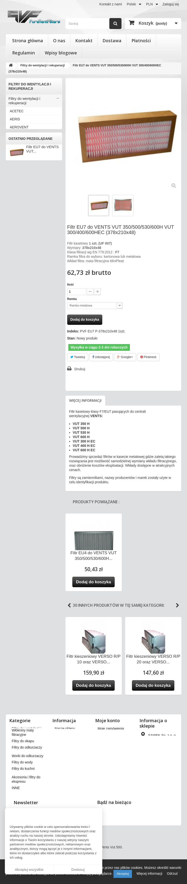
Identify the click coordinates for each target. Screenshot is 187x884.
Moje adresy (107, 748)
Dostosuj (77, 870)
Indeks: (73, 331)
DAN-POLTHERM (23, 183)
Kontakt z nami (110, 4)
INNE (14, 425)
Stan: (71, 338)
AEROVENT (19, 127)
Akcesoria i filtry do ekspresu (24, 508)
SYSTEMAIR (19, 320)
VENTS (15, 377)
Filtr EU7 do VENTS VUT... (42, 550)
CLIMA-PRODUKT (24, 167)
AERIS (15, 119)
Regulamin (23, 53)
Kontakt (84, 40)
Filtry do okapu (20, 466)
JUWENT (17, 240)
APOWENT (18, 135)
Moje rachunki (108, 741)
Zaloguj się (170, 4)
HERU (14, 232)
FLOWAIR (17, 216)
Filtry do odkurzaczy (25, 474)
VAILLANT (18, 337)
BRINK (15, 159)
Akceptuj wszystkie (29, 870)
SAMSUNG (18, 304)
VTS (13, 401)
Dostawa (112, 40)
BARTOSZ (18, 143)
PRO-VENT (18, 288)
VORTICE (17, 393)
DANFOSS (18, 175)
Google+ (125, 357)
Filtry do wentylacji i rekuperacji (24, 100)
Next (177, 605)
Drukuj (80, 369)
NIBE (14, 280)
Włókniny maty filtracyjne (29, 458)
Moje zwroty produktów (115, 735)
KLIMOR (16, 256)
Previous (69, 605)
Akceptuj (123, 873)
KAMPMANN (19, 248)
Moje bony (105, 765)
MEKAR (16, 272)
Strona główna (27, 40)
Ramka (72, 299)
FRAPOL (16, 224)
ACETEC (17, 111)
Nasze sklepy (65, 728)
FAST (14, 208)
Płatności (141, 40)
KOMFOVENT (20, 264)
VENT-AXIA (19, 369)
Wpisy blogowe (61, 53)
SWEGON (17, 312)
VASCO (15, 353)
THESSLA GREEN (24, 328)
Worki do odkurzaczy (25, 482)
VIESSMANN (20, 385)
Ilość (70, 284)
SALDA (15, 296)
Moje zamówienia (111, 728)
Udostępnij (101, 357)
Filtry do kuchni (21, 498)
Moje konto (107, 720)
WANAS (16, 409)
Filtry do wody (20, 490)
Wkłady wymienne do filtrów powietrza (31, 447)
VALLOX (16, 345)
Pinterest (148, 357)
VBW (14, 361)
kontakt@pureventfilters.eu (160, 797)
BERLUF (16, 151)
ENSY (14, 200)
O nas (59, 40)
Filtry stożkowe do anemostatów (23, 435)
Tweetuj (77, 357)
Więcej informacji (85, 400)
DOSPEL (17, 192)
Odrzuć (172, 873)
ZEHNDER (18, 417)
